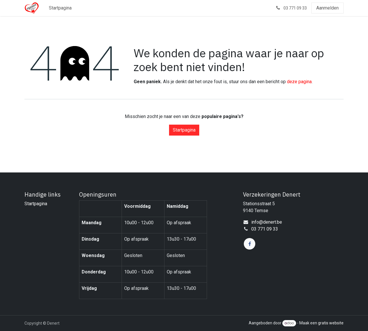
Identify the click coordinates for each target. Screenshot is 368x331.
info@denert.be (266, 222)
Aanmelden (327, 8)
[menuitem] (60, 8)
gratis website (331, 323)
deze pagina (299, 81)
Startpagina (184, 130)
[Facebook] (249, 244)
